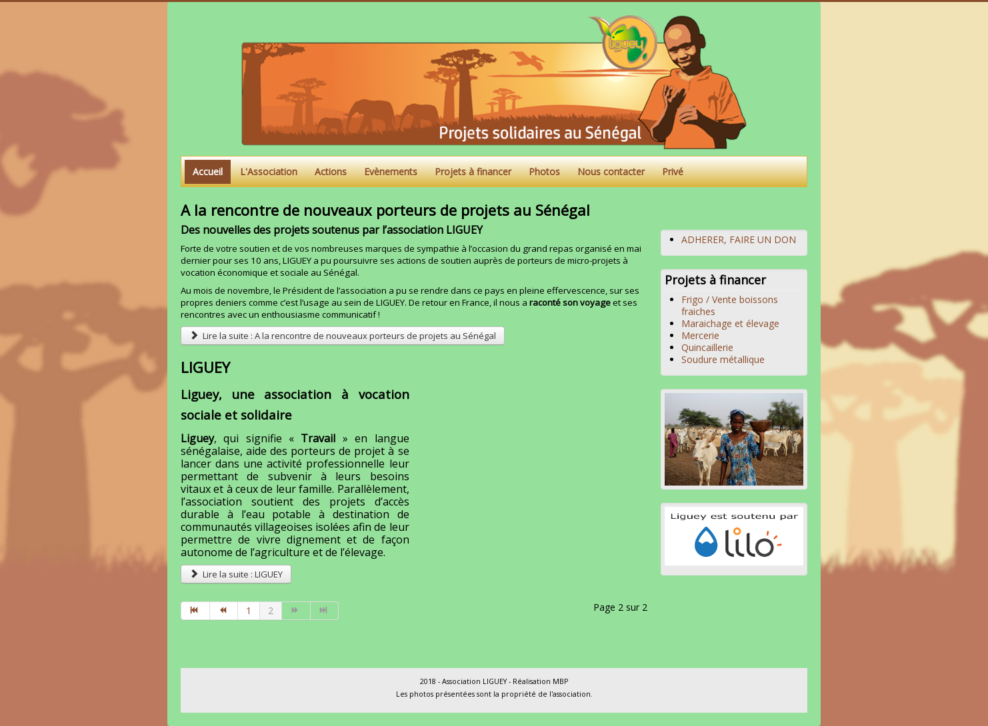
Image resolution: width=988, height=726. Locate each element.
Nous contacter (611, 171)
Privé (672, 171)
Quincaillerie (707, 347)
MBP (560, 681)
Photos (544, 171)
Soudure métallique (723, 359)
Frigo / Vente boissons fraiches (729, 305)
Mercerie (700, 335)
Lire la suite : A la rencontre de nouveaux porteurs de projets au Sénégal (342, 336)
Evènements (390, 171)
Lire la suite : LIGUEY (236, 574)
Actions (331, 171)
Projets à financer (473, 171)
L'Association (268, 171)
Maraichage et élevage (730, 323)
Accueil (208, 171)
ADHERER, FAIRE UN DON (738, 239)
